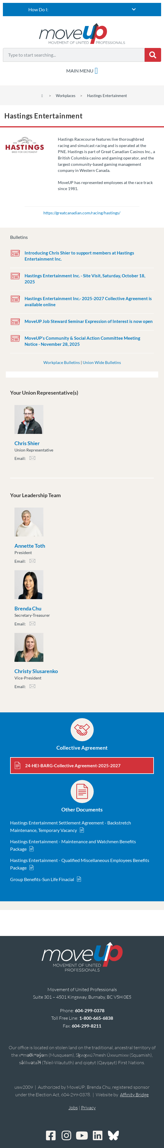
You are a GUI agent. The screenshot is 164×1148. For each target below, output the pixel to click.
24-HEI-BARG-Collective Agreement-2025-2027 (73, 765)
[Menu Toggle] (82, 70)
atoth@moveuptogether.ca (32, 562)
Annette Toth (29, 546)
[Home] (42, 95)
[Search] (153, 55)
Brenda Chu (27, 608)
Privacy (88, 1107)
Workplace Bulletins (61, 362)
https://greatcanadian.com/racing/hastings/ (81, 212)
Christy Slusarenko (36, 671)
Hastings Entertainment (107, 95)
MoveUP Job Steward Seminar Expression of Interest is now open (89, 321)
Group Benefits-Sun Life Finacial (42, 879)
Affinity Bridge (134, 1094)
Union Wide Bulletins (102, 362)
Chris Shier (27, 443)
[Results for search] (74, 65)
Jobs (73, 1107)
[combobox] (74, 55)
